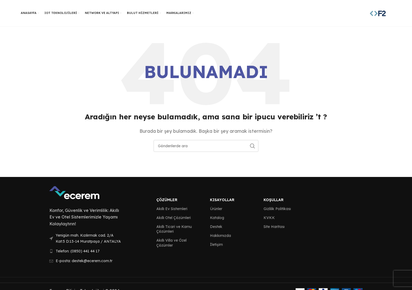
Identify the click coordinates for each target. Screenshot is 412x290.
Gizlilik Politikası (277, 208)
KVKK (269, 217)
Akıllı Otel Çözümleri (173, 217)
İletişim (216, 244)
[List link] (85, 238)
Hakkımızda (220, 235)
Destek (216, 226)
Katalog (217, 217)
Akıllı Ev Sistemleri (171, 208)
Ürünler (216, 208)
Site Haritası (274, 226)
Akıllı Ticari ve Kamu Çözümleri (174, 229)
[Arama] (206, 146)
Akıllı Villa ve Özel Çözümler (171, 242)
